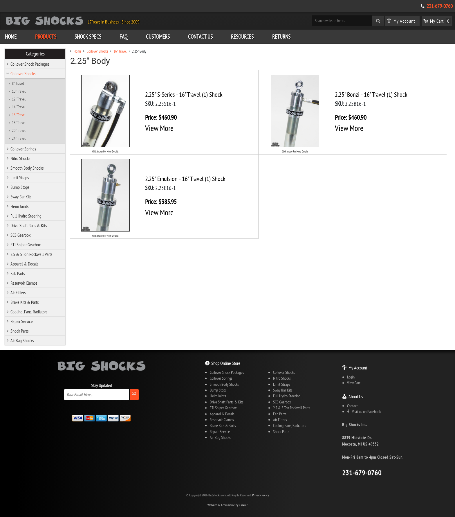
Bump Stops (19, 187)
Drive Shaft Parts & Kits (28, 225)
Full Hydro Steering (25, 216)
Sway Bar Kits (20, 197)
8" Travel (18, 83)
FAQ (123, 36)
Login (351, 377)
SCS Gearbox (20, 235)
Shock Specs (88, 36)
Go (134, 393)
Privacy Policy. (260, 495)
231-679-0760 (440, 6)
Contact (352, 405)
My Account (358, 368)
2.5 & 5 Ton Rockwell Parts (31, 254)
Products (45, 36)
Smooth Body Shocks (27, 168)
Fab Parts (17, 273)
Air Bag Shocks (22, 340)
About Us (356, 396)
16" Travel (19, 114)
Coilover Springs (23, 149)
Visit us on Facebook (364, 411)
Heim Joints (19, 206)
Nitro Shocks (20, 158)
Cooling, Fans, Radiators (28, 312)
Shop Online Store (225, 363)
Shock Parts (19, 331)
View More (159, 128)
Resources (242, 36)
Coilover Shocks (22, 73)
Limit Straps (19, 177)
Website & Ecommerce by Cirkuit (227, 505)
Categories (35, 54)
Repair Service (21, 321)
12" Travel (19, 99)
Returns (281, 36)
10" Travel (19, 91)
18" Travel (19, 122)
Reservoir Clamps (23, 283)
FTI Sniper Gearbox (25, 244)
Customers (158, 36)
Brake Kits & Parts (24, 302)
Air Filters (18, 292)
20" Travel (19, 130)
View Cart (353, 382)
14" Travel (19, 106)
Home (11, 36)
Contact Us (200, 36)
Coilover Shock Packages (29, 64)
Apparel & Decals (24, 264)
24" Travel (19, 138)
